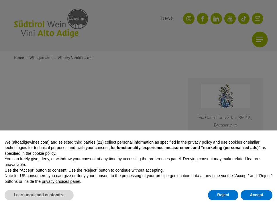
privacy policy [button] (200, 142)
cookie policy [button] (43, 153)
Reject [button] (223, 195)
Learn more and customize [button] (39, 195)
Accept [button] (256, 195)
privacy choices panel (61, 181)
